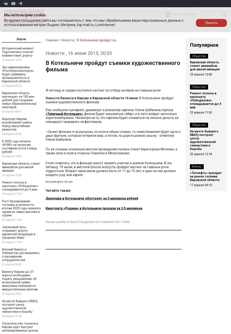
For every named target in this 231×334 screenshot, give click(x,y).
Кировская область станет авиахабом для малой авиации (21, 167)
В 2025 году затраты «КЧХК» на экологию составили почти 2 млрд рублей (19, 147)
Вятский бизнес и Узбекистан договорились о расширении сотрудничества (21, 255)
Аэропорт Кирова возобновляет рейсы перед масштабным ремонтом (17, 124)
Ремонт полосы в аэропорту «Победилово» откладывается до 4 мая (20, 186)
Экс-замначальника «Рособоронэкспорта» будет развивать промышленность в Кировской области (18, 74)
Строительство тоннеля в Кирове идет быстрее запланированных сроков (20, 327)
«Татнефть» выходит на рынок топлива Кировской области (206, 176)
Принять (211, 23)
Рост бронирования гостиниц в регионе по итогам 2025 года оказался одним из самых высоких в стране (21, 208)
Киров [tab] (21, 39)
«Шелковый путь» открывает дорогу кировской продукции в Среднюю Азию (18, 232)
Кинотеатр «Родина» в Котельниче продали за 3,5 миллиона (94, 208)
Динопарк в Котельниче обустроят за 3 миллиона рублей (92, 198)
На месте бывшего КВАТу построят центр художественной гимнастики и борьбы (20, 306)
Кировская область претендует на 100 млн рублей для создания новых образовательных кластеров (19, 100)
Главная (52, 40)
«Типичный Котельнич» (64, 114)
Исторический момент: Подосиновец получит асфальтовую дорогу (18, 52)
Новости (67, 40)
